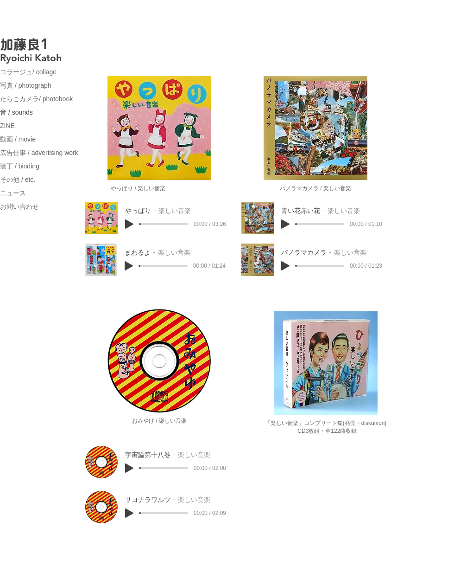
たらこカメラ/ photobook (36, 99)
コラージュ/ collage (28, 72)
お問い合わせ (19, 206)
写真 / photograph (25, 85)
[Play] (129, 224)
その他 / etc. (17, 179)
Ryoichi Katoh (31, 58)
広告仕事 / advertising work (39, 152)
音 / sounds (16, 112)
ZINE (7, 125)
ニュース (13, 193)
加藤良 (20, 44)
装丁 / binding (19, 166)
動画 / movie (18, 139)
